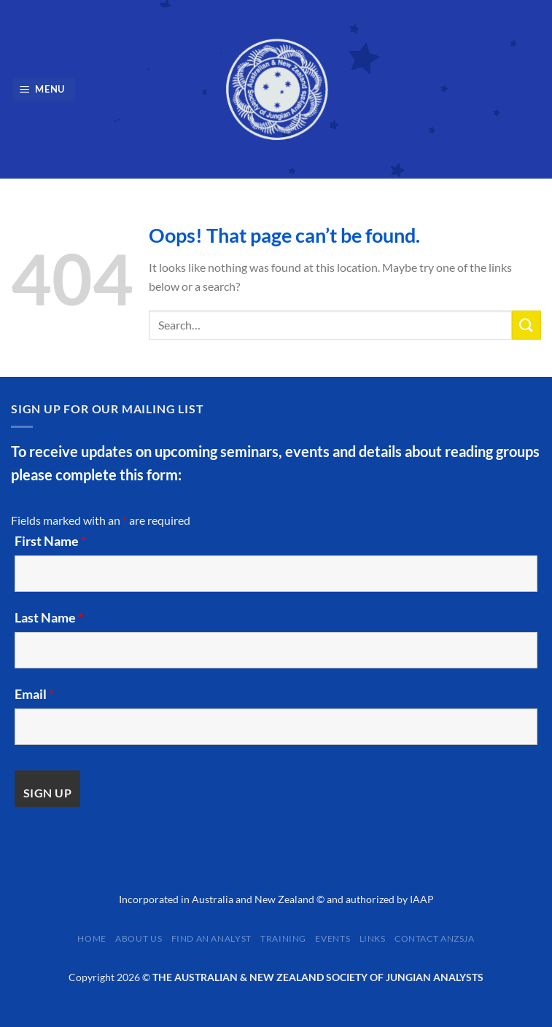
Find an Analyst (211, 938)
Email (34, 694)
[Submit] (526, 325)
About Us (138, 938)
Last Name (49, 617)
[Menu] (44, 89)
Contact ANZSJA (434, 938)
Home (91, 938)
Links (372, 938)
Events (332, 938)
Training (283, 938)
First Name (50, 541)
